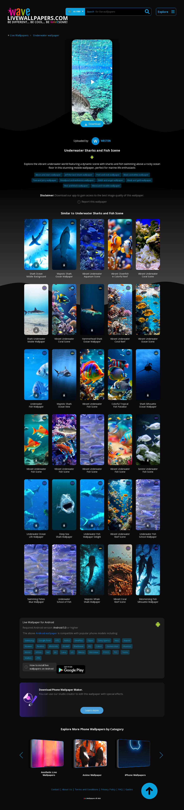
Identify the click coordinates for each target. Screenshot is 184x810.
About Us (67, 789)
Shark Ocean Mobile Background (36, 275)
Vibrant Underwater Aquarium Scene (92, 275)
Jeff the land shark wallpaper (79, 174)
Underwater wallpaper (46, 35)
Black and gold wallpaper (139, 180)
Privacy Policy (108, 789)
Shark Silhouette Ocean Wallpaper (147, 405)
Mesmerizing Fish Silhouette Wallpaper (148, 600)
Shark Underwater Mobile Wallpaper (36, 340)
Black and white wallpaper (136, 174)
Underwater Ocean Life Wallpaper (36, 535)
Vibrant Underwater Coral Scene (148, 275)
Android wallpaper (46, 633)
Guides (129, 789)
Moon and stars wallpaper (48, 174)
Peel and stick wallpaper (108, 174)
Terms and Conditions (86, 789)
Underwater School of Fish (64, 600)
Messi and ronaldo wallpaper (106, 185)
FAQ (120, 789)
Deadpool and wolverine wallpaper (77, 180)
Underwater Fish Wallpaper (36, 405)
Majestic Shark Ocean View (64, 405)
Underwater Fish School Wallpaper (148, 535)
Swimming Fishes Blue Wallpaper (36, 600)
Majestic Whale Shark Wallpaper (92, 600)
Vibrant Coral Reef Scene (120, 600)
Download (92, 124)
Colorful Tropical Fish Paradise (120, 405)
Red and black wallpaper (76, 185)
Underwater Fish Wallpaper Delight (92, 535)
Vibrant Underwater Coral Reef (120, 340)
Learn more (92, 710)
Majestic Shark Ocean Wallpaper (64, 275)
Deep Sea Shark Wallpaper (64, 535)
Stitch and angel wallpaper (110, 180)
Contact (55, 789)
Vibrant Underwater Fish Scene (92, 405)
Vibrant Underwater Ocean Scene (148, 340)
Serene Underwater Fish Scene (148, 470)
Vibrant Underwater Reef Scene (120, 535)
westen (101, 141)
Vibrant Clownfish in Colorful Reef (120, 275)
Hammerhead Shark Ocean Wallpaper (92, 340)
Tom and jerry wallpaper (45, 180)
